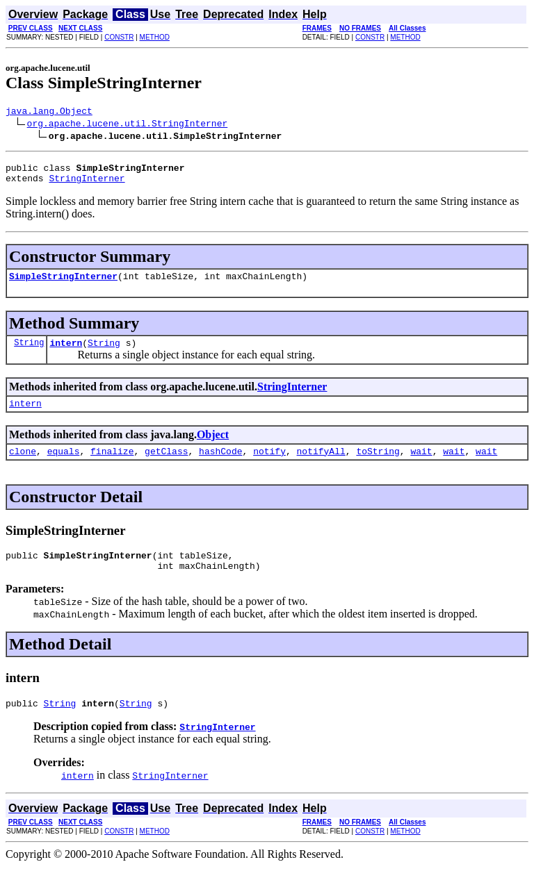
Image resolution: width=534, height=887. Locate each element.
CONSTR (119, 37)
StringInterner (86, 184)
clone (22, 465)
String (29, 352)
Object (213, 447)
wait (421, 465)
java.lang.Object (49, 112)
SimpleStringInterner (63, 284)
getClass (166, 465)
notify (269, 465)
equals (63, 465)
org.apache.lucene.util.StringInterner (127, 125)
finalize (112, 465)
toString (377, 465)
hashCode (220, 465)
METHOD (155, 37)
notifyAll (321, 465)
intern (65, 353)
